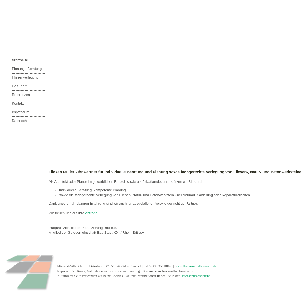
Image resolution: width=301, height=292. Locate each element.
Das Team (20, 86)
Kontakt (18, 103)
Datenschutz (21, 121)
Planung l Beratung (27, 69)
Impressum (20, 112)
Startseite (20, 60)
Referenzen (21, 95)
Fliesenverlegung (25, 77)
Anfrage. (91, 213)
